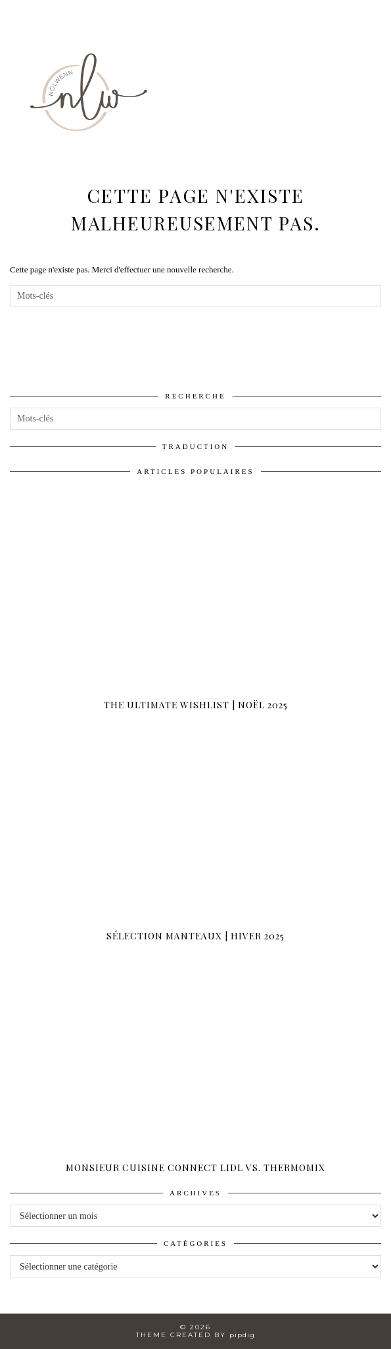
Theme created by (195, 1335)
